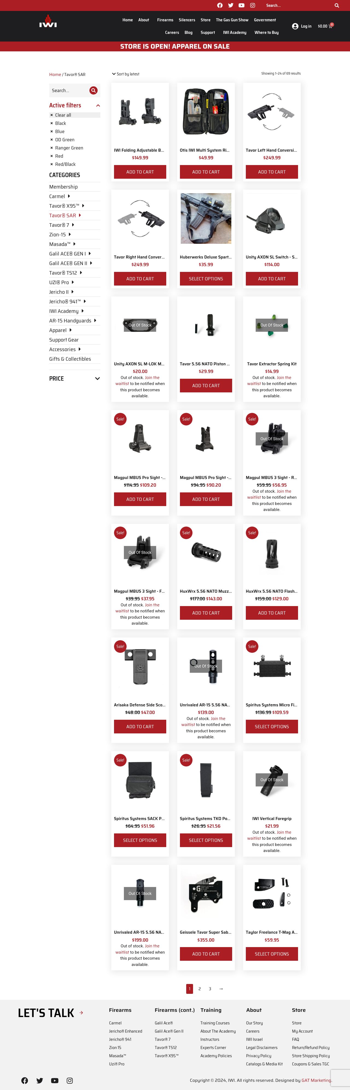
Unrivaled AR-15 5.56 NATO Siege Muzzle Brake (225, 705)
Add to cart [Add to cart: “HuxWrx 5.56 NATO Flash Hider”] (272, 613)
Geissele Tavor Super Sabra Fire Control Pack (223, 932)
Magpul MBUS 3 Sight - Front (142, 591)
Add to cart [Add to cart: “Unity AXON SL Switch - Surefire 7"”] (272, 279)
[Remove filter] (74, 115)
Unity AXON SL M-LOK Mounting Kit (148, 364)
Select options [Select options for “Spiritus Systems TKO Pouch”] (206, 840)
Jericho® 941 (120, 1039)
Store (206, 19)
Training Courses (215, 1023)
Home (127, 19)
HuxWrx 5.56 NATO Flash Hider (276, 591)
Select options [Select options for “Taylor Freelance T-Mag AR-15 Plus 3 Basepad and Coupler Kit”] (272, 954)
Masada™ (117, 1055)
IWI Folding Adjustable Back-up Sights (150, 150)
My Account (302, 1031)
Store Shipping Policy (311, 1055)
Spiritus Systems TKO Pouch (207, 818)
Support (209, 32)
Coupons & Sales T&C (310, 1063)
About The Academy (218, 1031)
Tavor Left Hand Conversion (272, 150)
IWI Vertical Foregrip (271, 818)
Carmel (115, 1023)
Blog (190, 32)
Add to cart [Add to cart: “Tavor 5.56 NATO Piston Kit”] (206, 385)
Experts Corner (213, 1047)
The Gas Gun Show (232, 19)
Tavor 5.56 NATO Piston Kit (206, 364)
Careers (172, 32)
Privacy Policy (258, 1055)
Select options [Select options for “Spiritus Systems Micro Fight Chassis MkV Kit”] (272, 726)
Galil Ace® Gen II (169, 1031)
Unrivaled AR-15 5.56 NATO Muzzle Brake (153, 932)
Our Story (254, 1023)
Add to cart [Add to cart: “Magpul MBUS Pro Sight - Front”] (206, 499)
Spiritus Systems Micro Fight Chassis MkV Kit (289, 705)
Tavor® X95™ (167, 1055)
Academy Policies (216, 1055)
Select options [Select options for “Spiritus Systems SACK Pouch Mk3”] (140, 840)
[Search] (337, 5)
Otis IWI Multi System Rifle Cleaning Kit (217, 150)
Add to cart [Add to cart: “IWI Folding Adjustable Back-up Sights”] (140, 172)
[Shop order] (134, 74)
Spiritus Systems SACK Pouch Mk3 (147, 818)
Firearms (165, 19)
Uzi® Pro (116, 1063)
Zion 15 (115, 1047)
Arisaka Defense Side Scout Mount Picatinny (156, 705)
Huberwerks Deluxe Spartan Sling (212, 257)
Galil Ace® (164, 1023)
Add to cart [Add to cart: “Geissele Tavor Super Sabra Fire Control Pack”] (206, 954)
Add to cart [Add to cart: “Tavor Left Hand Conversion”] (272, 172)
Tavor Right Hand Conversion (142, 257)
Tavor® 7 (163, 1039)
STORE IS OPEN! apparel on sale (175, 46)
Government (266, 19)
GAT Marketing (316, 1080)
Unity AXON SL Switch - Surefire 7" (279, 257)
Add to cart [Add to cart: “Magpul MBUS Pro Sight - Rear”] (140, 499)
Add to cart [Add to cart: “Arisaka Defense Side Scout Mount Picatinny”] (140, 726)
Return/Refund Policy (310, 1047)
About (145, 19)
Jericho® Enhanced (125, 1031)
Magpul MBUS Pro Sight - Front (210, 477)
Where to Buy (267, 32)
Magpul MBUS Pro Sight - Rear (143, 477)
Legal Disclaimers (262, 1047)
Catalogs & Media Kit (264, 1063)
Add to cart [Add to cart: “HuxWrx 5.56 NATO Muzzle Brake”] (206, 613)
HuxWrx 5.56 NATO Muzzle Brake (212, 591)
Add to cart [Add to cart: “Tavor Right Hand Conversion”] (140, 279)
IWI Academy (236, 32)
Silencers (187, 19)
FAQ (295, 1039)
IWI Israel (254, 1039)
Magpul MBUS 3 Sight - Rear (273, 477)
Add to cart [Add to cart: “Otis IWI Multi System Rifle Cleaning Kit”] (206, 172)
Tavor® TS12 (166, 1047)
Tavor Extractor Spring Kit (272, 364)
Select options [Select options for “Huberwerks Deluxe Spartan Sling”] (206, 279)
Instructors (209, 1039)
